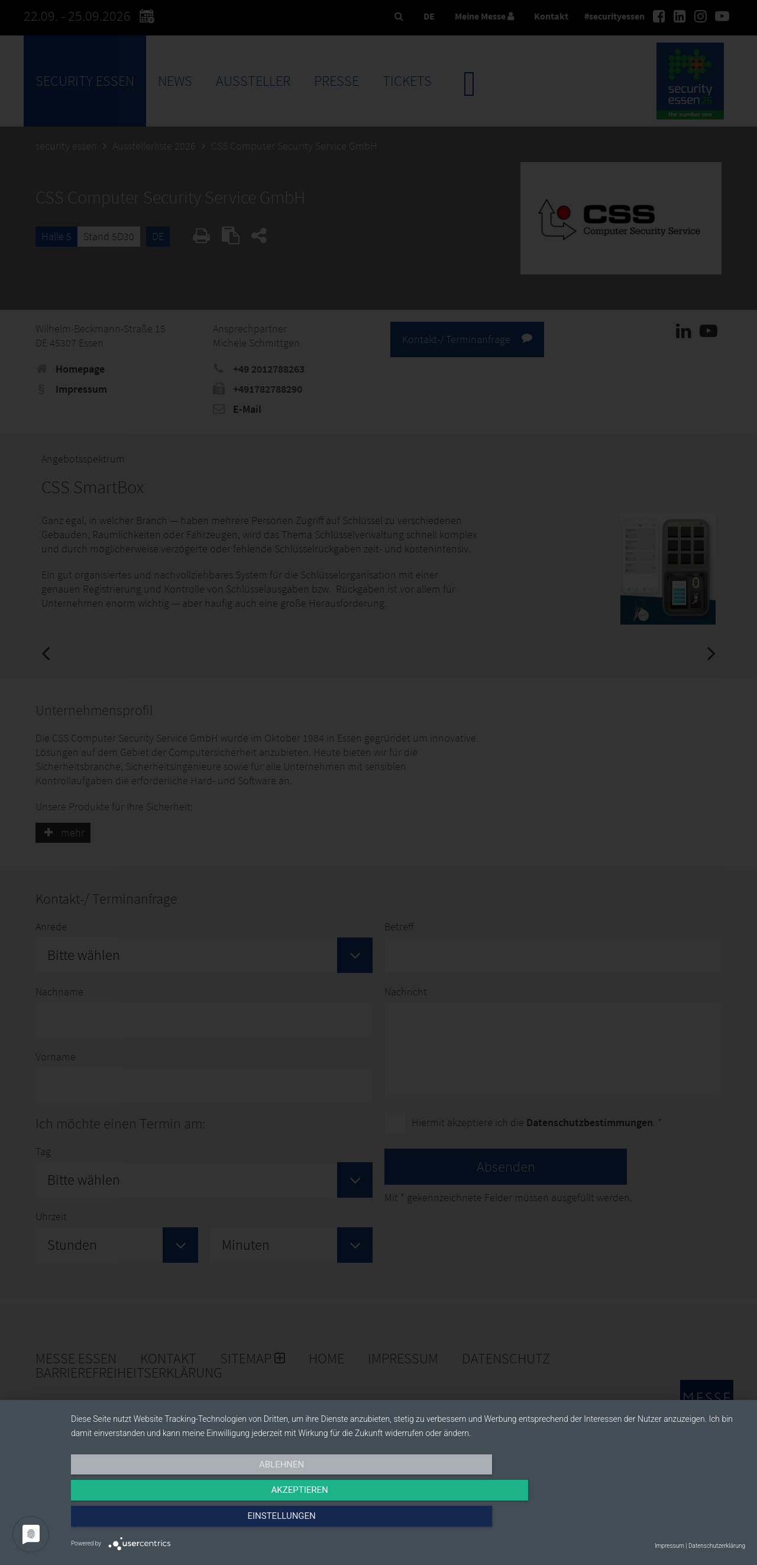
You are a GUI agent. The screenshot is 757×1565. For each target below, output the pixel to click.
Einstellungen (644, 1522)
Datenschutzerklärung (716, 1546)
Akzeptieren (408, 1522)
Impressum (669, 1546)
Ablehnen (172, 1522)
